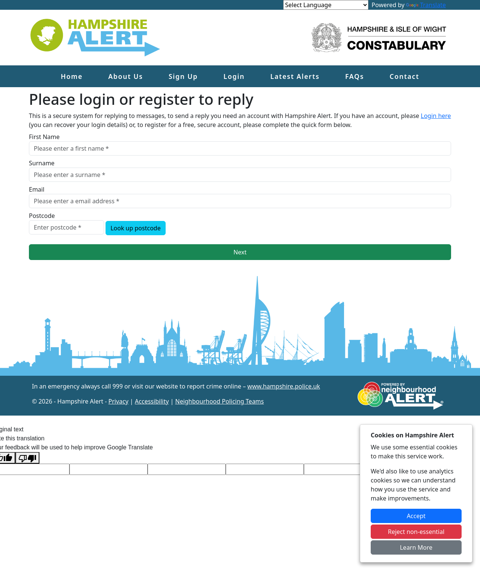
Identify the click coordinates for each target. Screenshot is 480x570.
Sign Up (183, 76)
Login (234, 76)
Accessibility (152, 401)
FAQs (354, 76)
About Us (125, 76)
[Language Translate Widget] (325, 5)
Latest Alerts (295, 76)
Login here (436, 116)
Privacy (118, 401)
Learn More (416, 547)
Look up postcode (135, 228)
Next (239, 252)
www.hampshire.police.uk (284, 386)
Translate (426, 5)
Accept (416, 516)
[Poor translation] (27, 458)
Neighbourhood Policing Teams (219, 401)
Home (72, 76)
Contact (404, 76)
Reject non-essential (416, 532)
